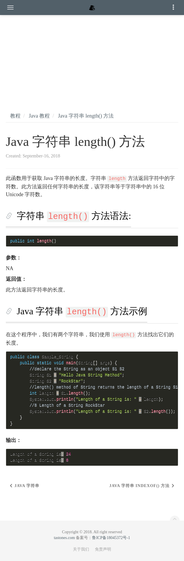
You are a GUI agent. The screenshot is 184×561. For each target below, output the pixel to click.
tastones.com (64, 538)
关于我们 (81, 549)
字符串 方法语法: (74, 216)
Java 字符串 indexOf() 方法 (139, 486)
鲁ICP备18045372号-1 (111, 538)
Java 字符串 (26, 486)
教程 (15, 116)
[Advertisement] (92, 57)
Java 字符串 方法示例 (82, 311)
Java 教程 (39, 116)
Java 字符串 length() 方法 (86, 116)
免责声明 (103, 549)
